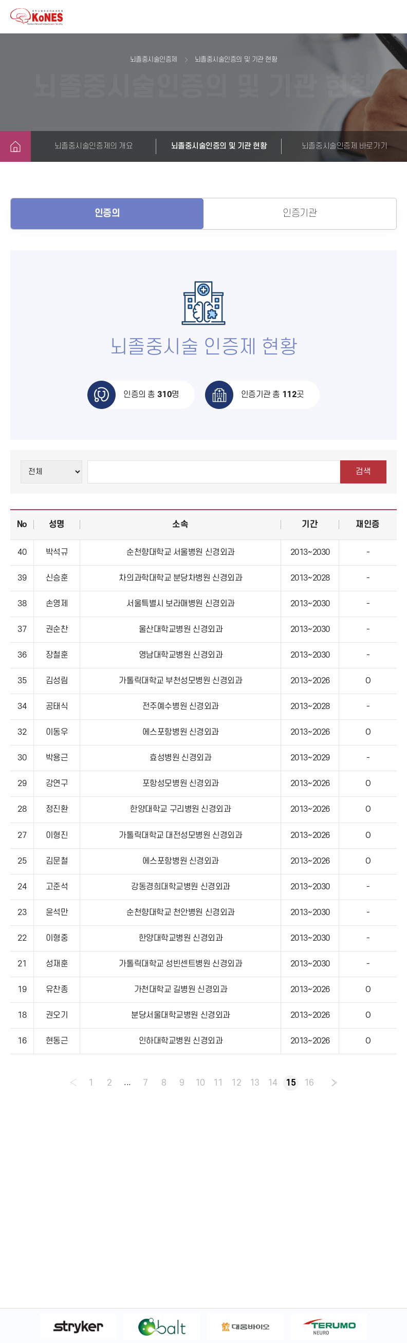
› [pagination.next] (335, 1083)
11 (218, 1083)
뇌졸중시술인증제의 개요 (93, 146)
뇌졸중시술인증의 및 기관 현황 (219, 146)
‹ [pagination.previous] (72, 1083)
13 (255, 1083)
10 (200, 1083)
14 (273, 1083)
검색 (363, 471)
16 (309, 1083)
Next (389, 1326)
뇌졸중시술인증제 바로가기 (344, 146)
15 (291, 1083)
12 (237, 1083)
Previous (18, 1326)
